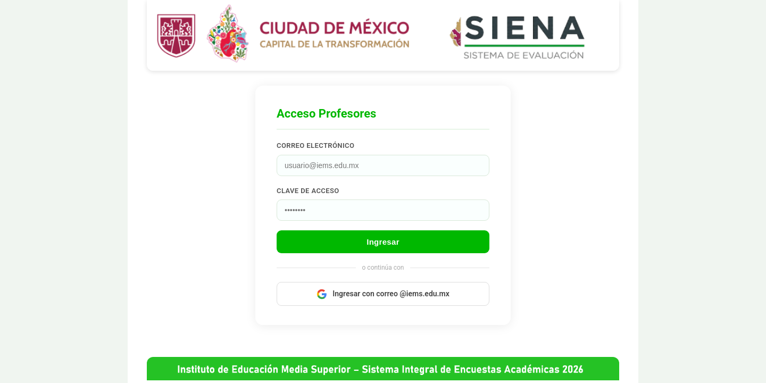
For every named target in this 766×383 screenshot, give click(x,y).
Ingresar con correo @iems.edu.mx (383, 294)
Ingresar (383, 241)
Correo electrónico (315, 145)
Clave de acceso (308, 191)
